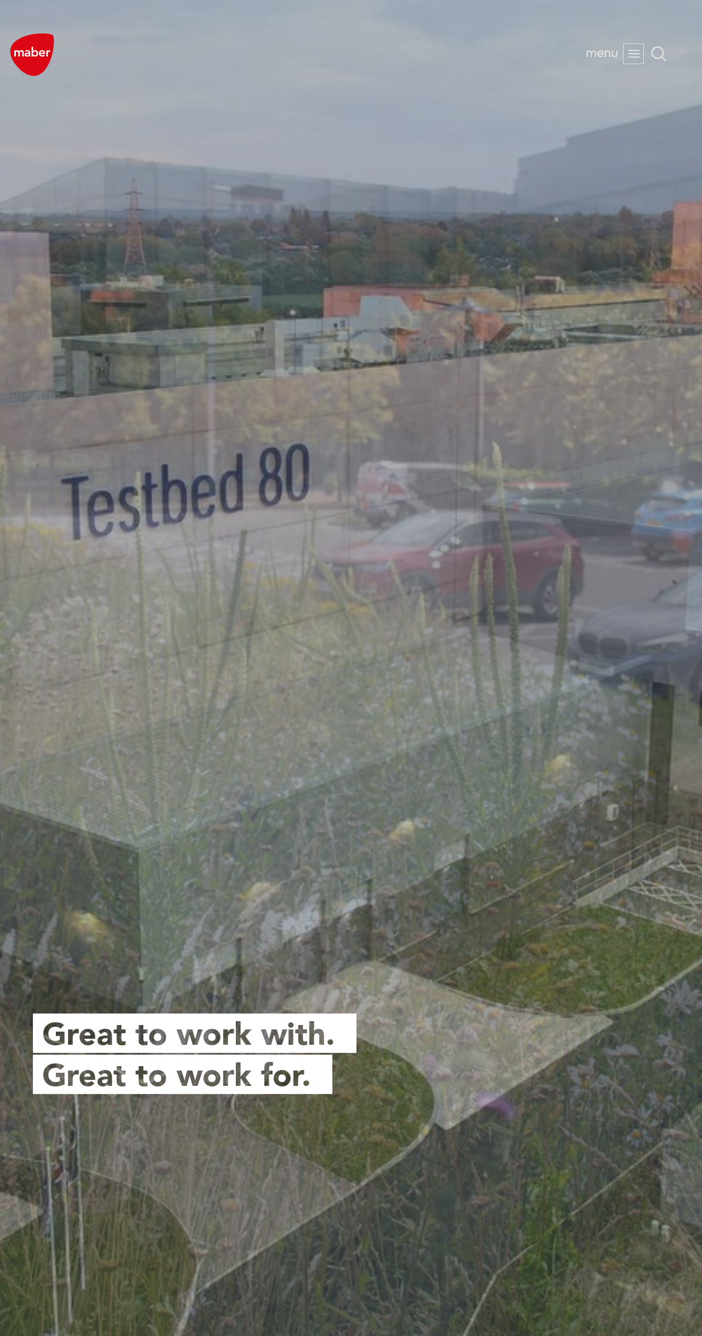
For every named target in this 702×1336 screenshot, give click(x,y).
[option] (351, 668)
